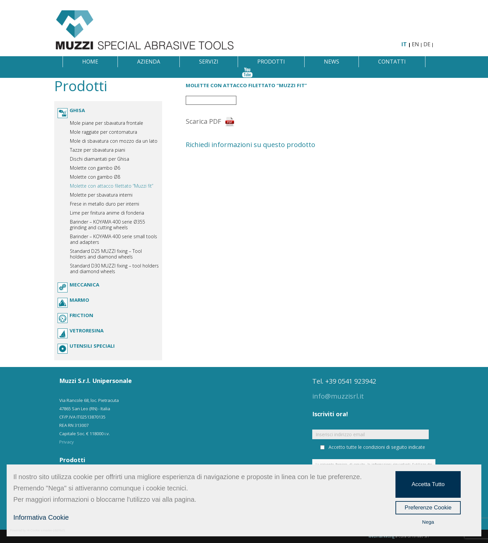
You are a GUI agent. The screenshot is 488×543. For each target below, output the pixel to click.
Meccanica (84, 284)
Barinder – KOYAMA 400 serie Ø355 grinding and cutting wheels (107, 225)
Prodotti (271, 61)
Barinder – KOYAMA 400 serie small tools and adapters (113, 239)
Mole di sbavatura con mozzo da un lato (113, 141)
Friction (81, 315)
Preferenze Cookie (428, 507)
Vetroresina (87, 330)
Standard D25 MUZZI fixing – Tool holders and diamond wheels (106, 254)
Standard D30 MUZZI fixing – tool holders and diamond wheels (114, 268)
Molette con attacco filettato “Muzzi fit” (111, 186)
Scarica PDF (203, 121)
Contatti (392, 61)
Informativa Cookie (41, 517)
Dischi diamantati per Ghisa (99, 159)
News (331, 61)
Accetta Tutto (427, 484)
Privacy (66, 442)
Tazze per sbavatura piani (97, 150)
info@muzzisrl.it (338, 396)
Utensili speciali (92, 345)
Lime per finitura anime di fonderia (107, 213)
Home (90, 61)
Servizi (208, 61)
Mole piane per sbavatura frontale (106, 123)
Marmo (79, 299)
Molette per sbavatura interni (101, 195)
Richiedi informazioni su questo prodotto (250, 144)
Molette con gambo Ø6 (95, 168)
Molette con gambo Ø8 (95, 177)
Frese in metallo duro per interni (104, 204)
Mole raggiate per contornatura (103, 132)
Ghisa (77, 110)
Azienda (148, 61)
